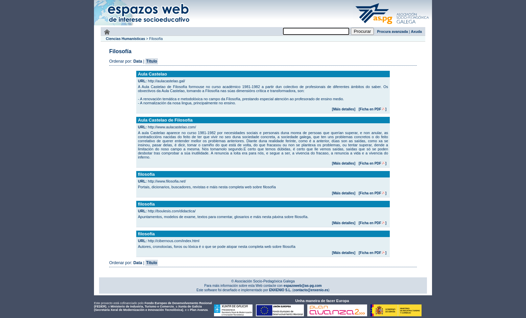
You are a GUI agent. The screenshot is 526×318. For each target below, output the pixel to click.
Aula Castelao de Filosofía (165, 120)
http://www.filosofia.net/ (167, 181)
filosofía (146, 174)
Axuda (416, 31)
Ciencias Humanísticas (125, 39)
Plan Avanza (199, 310)
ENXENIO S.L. (279, 290)
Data (137, 61)
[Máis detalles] (343, 109)
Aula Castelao (152, 74)
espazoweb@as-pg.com (302, 286)
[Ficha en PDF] (372, 109)
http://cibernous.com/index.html (173, 241)
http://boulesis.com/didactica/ (171, 211)
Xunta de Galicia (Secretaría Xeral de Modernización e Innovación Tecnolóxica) (148, 308)
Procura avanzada (392, 31)
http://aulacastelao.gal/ (166, 81)
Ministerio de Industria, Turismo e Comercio (142, 306)
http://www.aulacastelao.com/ (172, 127)
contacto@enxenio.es (310, 290)
